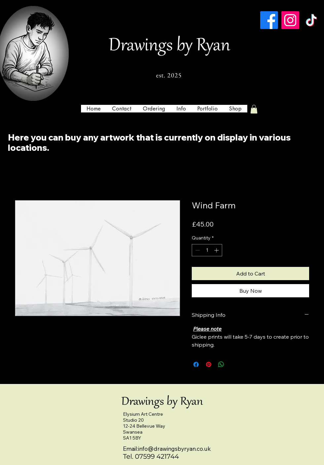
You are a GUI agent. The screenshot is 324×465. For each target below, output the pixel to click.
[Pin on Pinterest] (209, 364)
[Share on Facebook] (196, 364)
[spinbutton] (207, 250)
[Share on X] (234, 364)
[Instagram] (290, 20)
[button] (181, 108)
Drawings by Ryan (169, 46)
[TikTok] (311, 20)
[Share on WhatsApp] (221, 364)
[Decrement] (197, 250)
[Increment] (217, 250)
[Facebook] (269, 20)
